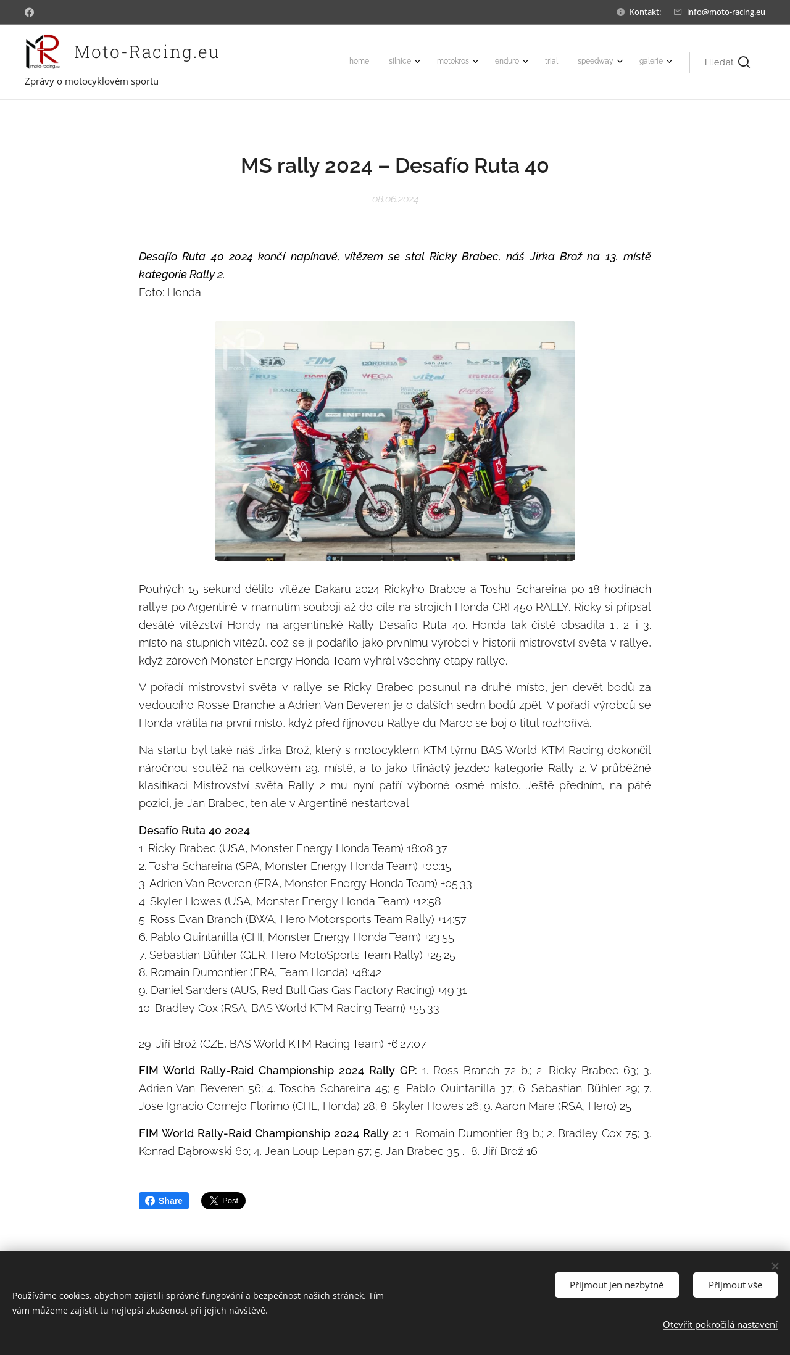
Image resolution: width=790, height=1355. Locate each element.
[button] (727, 62)
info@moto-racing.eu (726, 11)
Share (164, 1201)
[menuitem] (523, 62)
